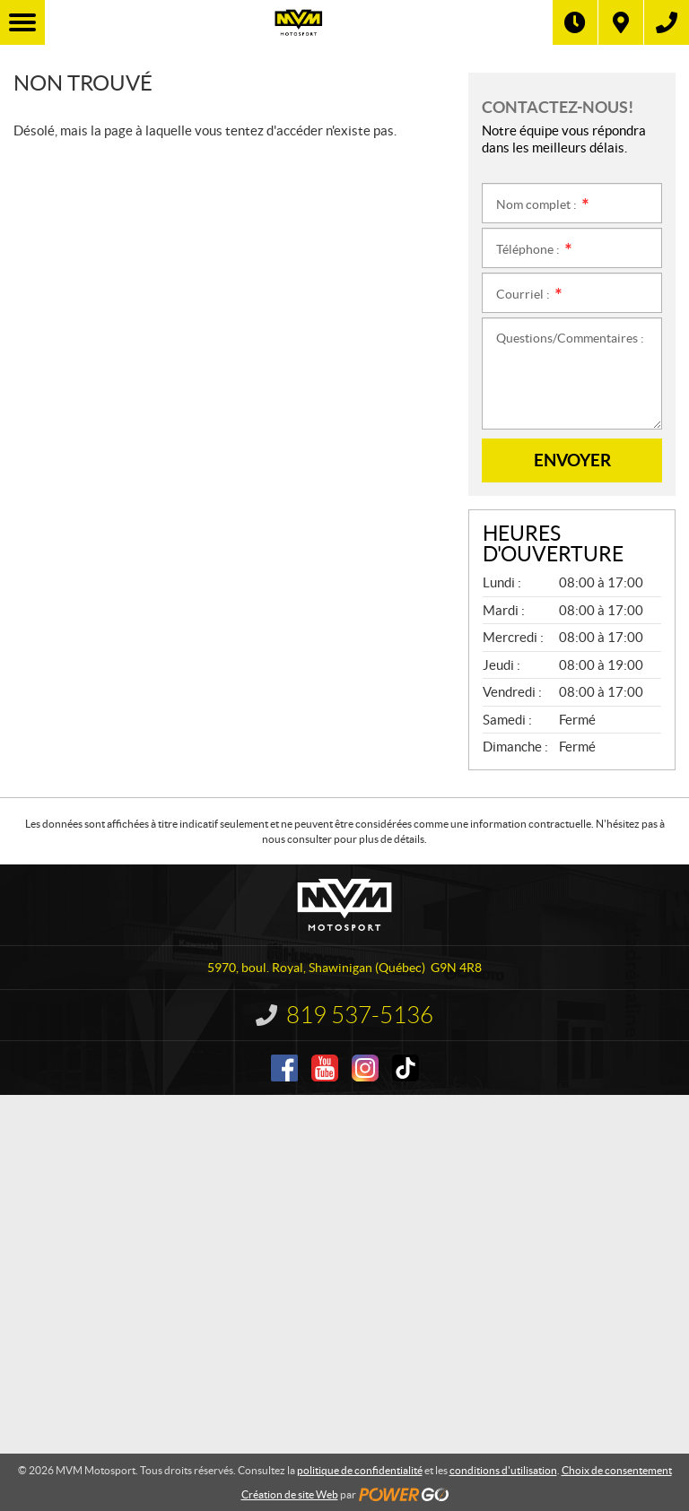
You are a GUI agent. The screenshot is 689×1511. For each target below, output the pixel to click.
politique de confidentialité (360, 1470)
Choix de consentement (617, 1470)
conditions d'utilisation (503, 1470)
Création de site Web (289, 1494)
